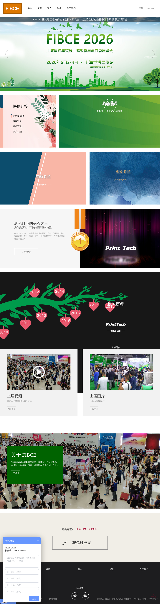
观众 (80, 569)
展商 (48, 569)
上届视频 (14, 396)
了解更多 (115, 347)
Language (150, 8)
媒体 (112, 569)
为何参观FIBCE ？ (123, 180)
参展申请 (17, 121)
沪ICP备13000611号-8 (149, 599)
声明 (141, 8)
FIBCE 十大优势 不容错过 (109, 111)
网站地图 (53, 599)
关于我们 (144, 569)
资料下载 (17, 126)
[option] (80, 54)
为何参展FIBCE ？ (43, 185)
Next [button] (153, 54)
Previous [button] (7, 54)
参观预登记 (18, 116)
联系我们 (17, 132)
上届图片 (97, 396)
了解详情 (26, 252)
